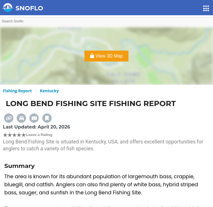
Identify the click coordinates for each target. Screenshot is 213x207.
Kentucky (49, 90)
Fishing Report (17, 90)
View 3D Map (106, 55)
